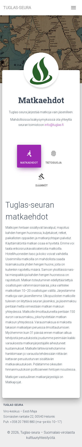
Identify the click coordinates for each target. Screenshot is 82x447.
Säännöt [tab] (41, 178)
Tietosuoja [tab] (53, 155)
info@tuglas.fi (54, 125)
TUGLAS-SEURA (17, 7)
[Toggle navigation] (73, 7)
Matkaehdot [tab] (29, 155)
